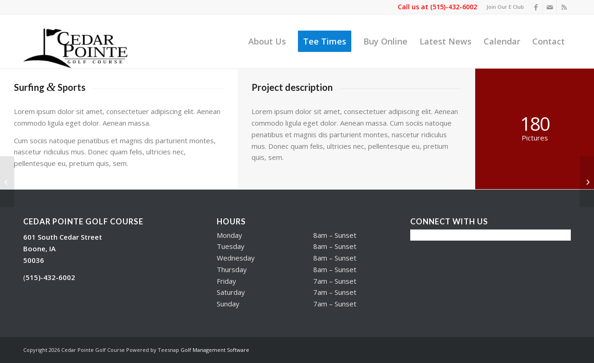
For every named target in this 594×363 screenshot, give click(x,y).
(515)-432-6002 (453, 6)
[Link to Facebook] (535, 7)
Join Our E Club (505, 6)
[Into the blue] (587, 181)
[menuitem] (503, 7)
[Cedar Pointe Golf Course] (80, 41)
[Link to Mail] (549, 7)
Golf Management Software (215, 349)
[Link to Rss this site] (564, 7)
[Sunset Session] (7, 181)
